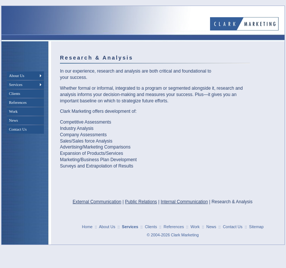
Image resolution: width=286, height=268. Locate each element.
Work (195, 226)
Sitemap (256, 226)
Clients (151, 226)
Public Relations (141, 201)
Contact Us (232, 226)
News (211, 226)
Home (87, 226)
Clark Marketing (185, 235)
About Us (107, 226)
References (173, 226)
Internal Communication (184, 201)
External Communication (97, 201)
